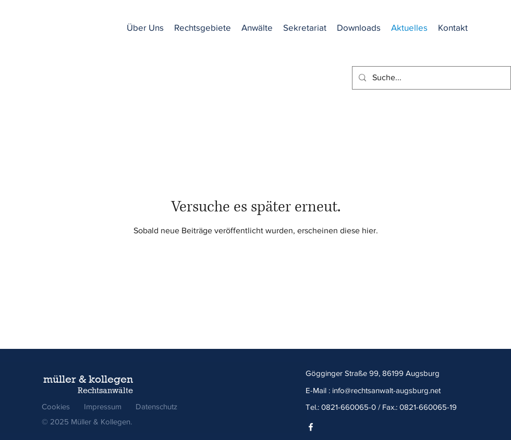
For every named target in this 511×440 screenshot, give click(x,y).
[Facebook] (311, 427)
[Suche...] (430, 78)
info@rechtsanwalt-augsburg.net (386, 390)
